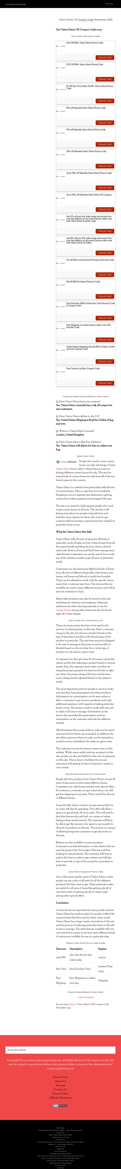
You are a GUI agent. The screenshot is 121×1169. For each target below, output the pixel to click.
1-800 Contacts (86, 997)
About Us (60, 1081)
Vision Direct (63, 469)
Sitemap (60, 1085)
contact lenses (63, 610)
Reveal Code (105, 57)
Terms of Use (60, 1077)
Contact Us (60, 1090)
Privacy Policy (60, 1094)
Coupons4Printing (16, 4)
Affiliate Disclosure (60, 1098)
